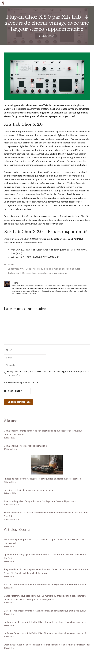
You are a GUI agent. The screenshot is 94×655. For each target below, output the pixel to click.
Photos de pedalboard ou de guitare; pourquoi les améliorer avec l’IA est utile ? (43, 478)
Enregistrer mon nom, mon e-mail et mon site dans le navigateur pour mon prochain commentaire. (48, 373)
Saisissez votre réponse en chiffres (21, 382)
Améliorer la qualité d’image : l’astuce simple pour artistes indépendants (40, 501)
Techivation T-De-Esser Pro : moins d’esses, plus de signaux (37, 272)
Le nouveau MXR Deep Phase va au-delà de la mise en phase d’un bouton (44, 268)
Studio (11, 264)
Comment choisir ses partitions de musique (25, 445)
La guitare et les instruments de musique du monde (29, 490)
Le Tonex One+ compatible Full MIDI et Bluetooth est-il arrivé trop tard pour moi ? (45, 622)
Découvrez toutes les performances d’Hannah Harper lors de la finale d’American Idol (47, 644)
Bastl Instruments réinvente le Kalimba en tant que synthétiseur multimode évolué (45, 584)
